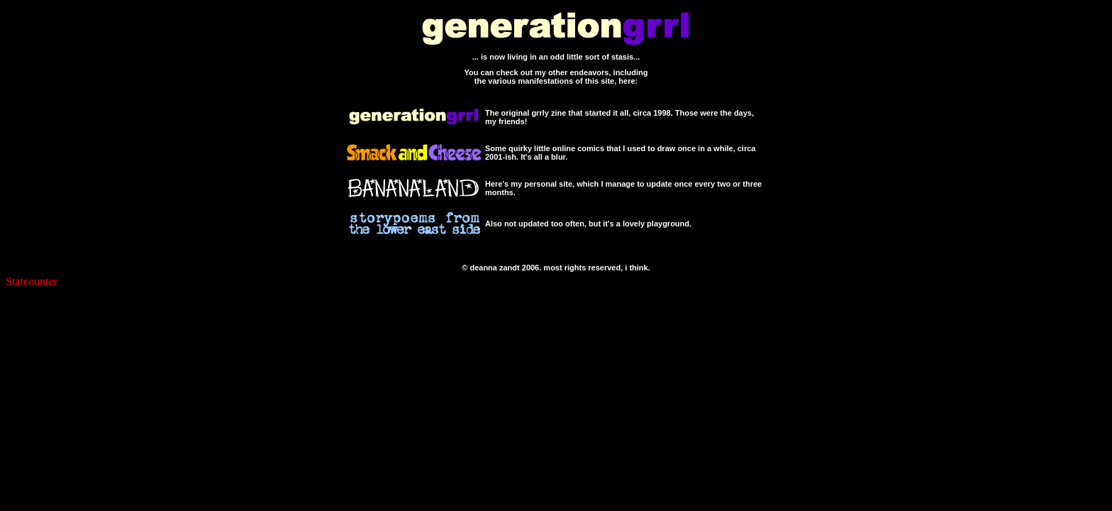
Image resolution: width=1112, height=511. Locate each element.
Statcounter (31, 281)
